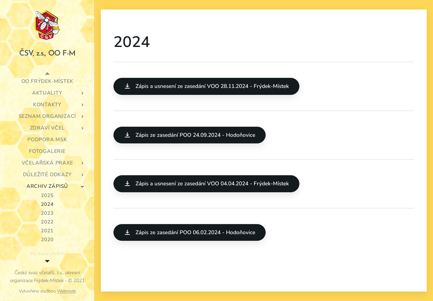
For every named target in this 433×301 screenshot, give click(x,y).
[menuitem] (47, 81)
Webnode (66, 291)
